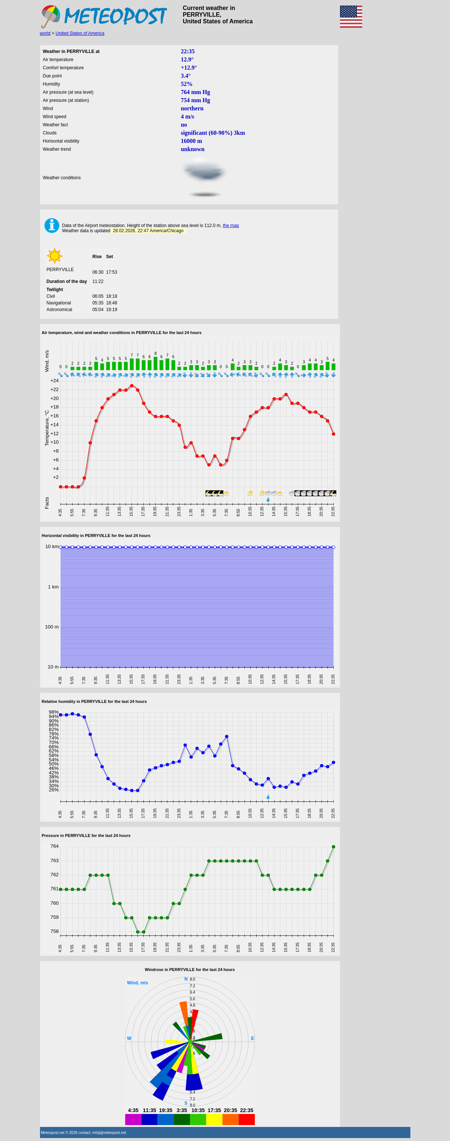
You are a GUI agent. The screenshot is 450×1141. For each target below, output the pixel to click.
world (45, 33)
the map (231, 225)
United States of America (80, 33)
